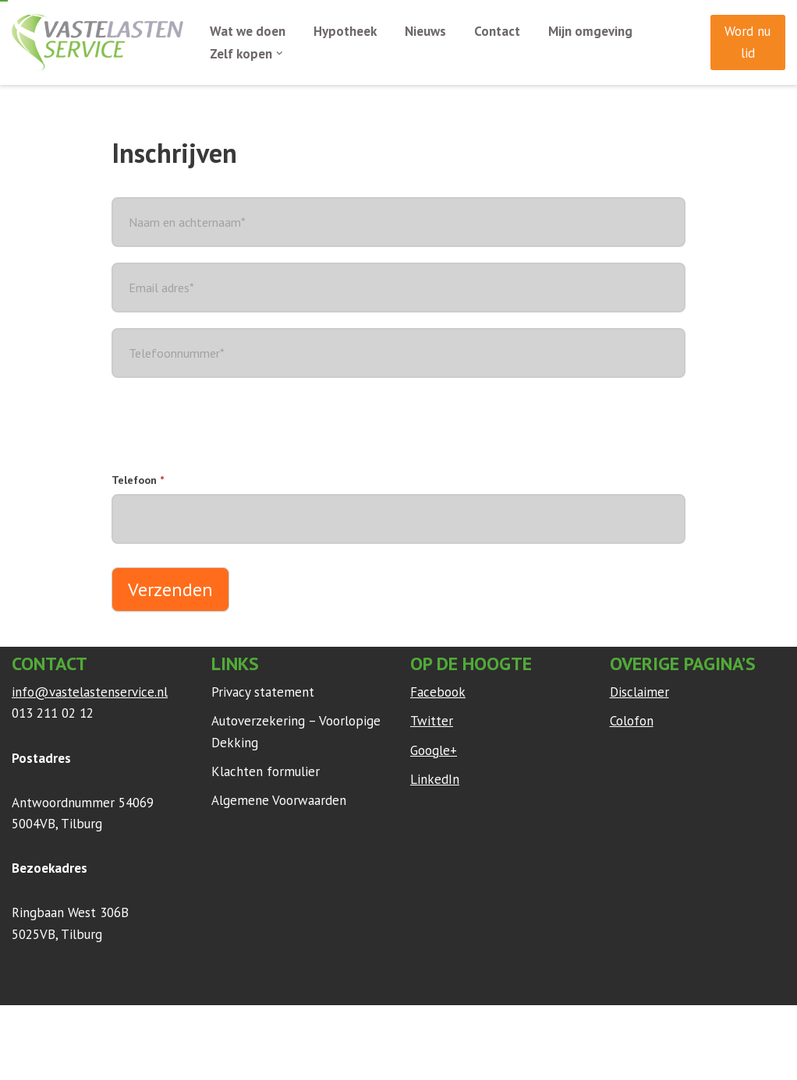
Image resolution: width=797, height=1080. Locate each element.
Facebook (438, 692)
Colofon (632, 720)
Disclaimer (639, 692)
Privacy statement (262, 692)
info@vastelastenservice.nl (90, 692)
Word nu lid (747, 42)
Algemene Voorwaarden (278, 800)
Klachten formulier (265, 771)
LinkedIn (434, 779)
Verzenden (170, 589)
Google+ (433, 750)
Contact (497, 31)
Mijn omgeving (590, 31)
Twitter (431, 720)
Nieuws (425, 31)
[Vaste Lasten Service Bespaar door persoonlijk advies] (97, 42)
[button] (279, 53)
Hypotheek (345, 31)
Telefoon (138, 480)
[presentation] (230, 424)
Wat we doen (247, 31)
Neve (26, 1024)
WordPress (218, 1024)
